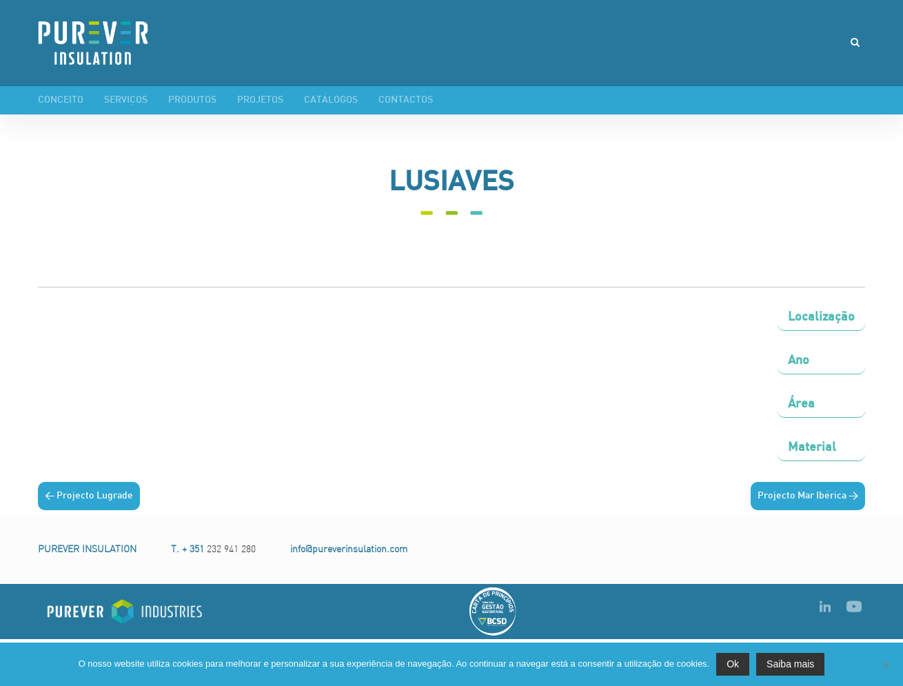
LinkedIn (825, 605)
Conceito (60, 100)
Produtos (192, 100)
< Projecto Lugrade (89, 496)
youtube (854, 605)
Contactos (405, 100)
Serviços (126, 100)
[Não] (886, 665)
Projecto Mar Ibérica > (808, 496)
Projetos (260, 100)
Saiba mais (790, 663)
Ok (733, 663)
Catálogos (331, 100)
